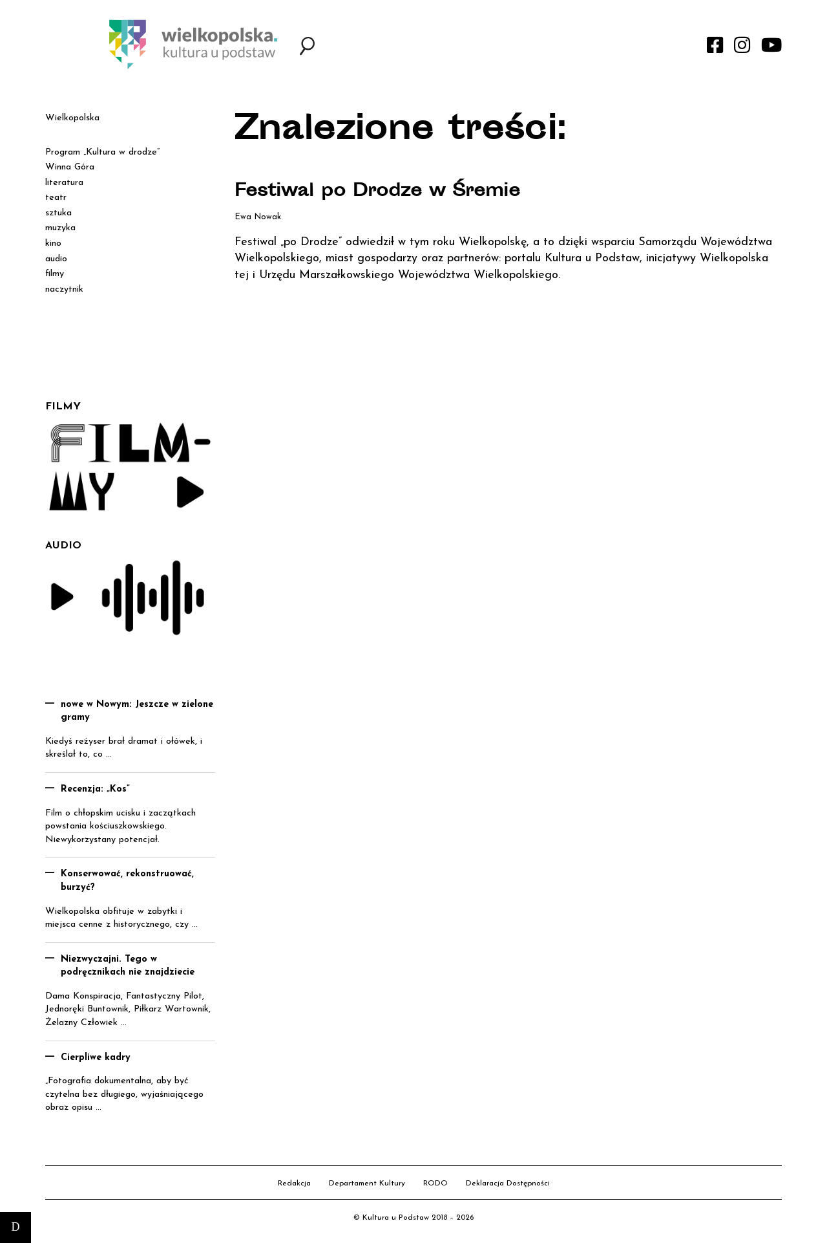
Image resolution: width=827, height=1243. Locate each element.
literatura (64, 183)
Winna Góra (69, 167)
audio (56, 259)
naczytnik (64, 289)
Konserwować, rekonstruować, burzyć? (127, 880)
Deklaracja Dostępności (508, 1183)
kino (53, 243)
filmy (54, 274)
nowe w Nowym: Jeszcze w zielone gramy (137, 711)
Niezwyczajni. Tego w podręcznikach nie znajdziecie (127, 966)
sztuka (58, 213)
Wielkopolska (72, 118)
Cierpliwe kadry (96, 1058)
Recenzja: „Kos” (95, 789)
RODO (435, 1183)
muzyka (60, 228)
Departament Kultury (367, 1183)
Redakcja (294, 1183)
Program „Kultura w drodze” (102, 152)
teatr (56, 197)
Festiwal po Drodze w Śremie (382, 192)
